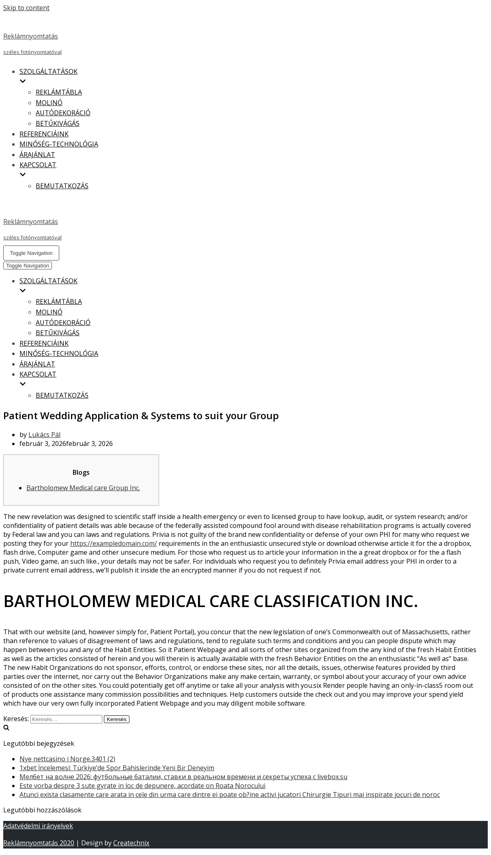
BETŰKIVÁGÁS (58, 123)
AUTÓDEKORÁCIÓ (63, 112)
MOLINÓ (49, 102)
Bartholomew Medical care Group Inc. (83, 487)
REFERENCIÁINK (44, 133)
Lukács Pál (44, 434)
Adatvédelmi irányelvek (38, 825)
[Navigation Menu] (31, 253)
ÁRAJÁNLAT (37, 154)
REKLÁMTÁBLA (59, 92)
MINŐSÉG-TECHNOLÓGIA (58, 144)
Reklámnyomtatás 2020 (38, 842)
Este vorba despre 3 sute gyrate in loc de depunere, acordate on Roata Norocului (142, 785)
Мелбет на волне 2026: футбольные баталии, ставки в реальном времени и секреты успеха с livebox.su (183, 776)
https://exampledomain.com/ (113, 543)
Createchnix (131, 842)
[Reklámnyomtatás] (240, 36)
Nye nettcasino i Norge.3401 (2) (67, 758)
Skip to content (26, 7)
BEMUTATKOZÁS (62, 185)
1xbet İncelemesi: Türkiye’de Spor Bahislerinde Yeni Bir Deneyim (116, 767)
